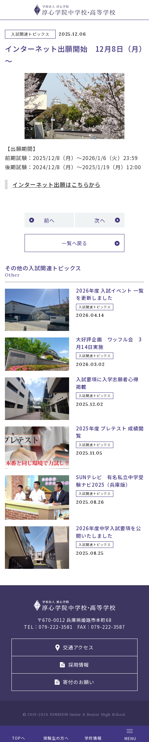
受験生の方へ (56, 738)
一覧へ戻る (75, 243)
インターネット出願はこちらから (56, 184)
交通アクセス (78, 647)
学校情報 (93, 738)
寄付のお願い (78, 682)
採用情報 (78, 664)
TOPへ (18, 738)
